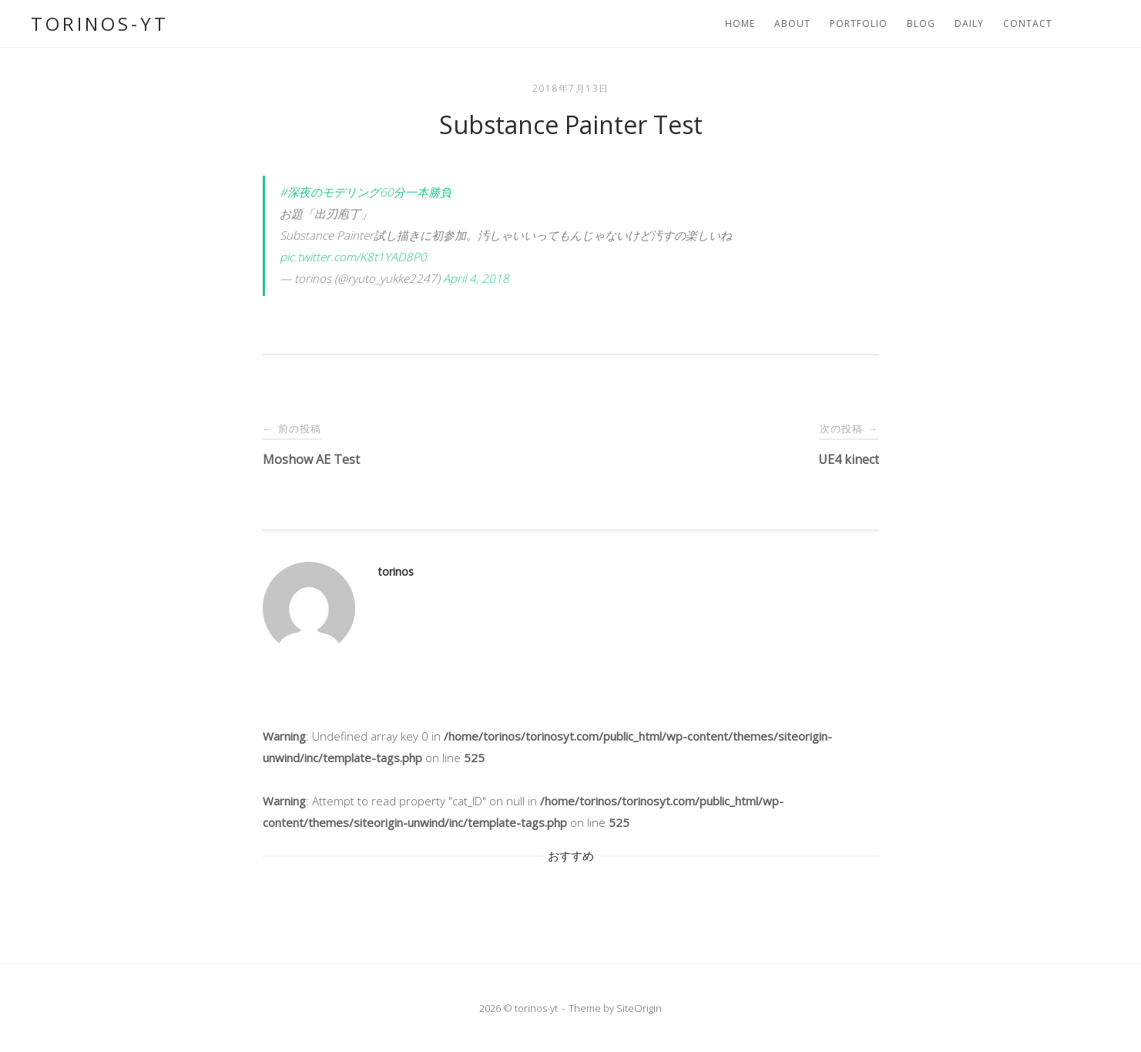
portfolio (859, 23)
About (792, 23)
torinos (396, 571)
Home (740, 23)
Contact (1027, 23)
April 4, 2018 (476, 278)
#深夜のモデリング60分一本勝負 (365, 192)
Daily (969, 23)
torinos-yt (100, 23)
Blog (921, 23)
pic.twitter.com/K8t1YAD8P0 (353, 256)
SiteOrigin (639, 1008)
